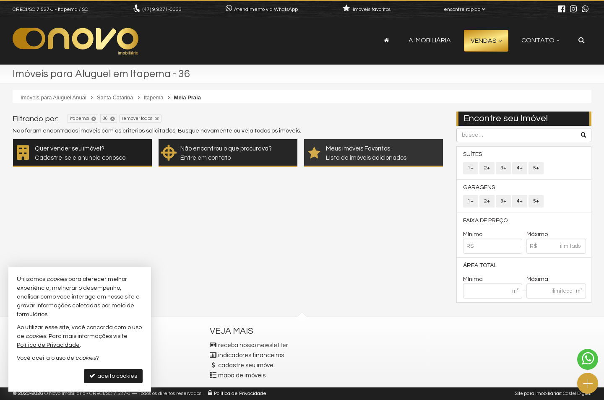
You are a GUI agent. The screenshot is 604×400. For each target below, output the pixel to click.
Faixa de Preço (485, 220)
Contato (540, 40)
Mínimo (472, 234)
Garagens (479, 187)
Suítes (472, 154)
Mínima (473, 279)
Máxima (537, 279)
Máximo (537, 234)
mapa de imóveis (242, 375)
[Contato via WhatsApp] (587, 359)
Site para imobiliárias (538, 393)
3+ (503, 168)
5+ (536, 168)
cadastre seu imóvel (246, 365)
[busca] (581, 40)
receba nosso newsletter (253, 345)
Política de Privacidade (240, 393)
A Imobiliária (430, 40)
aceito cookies (113, 376)
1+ (471, 168)
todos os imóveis (277, 131)
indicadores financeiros (251, 355)
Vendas (486, 40)
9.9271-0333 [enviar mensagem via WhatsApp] (162, 9)
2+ (487, 168)
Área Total (480, 265)
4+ (520, 168)
